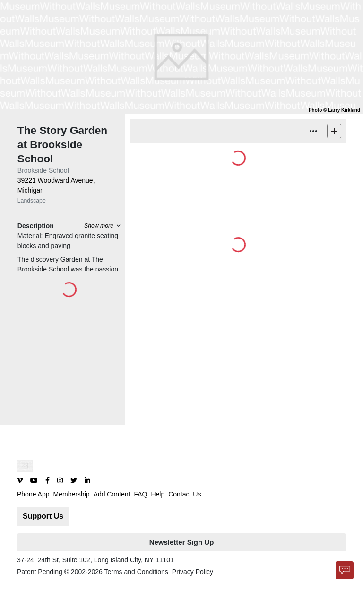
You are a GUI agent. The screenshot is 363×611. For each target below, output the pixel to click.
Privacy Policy (192, 572)
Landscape (31, 200)
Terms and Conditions (136, 572)
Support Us (43, 516)
